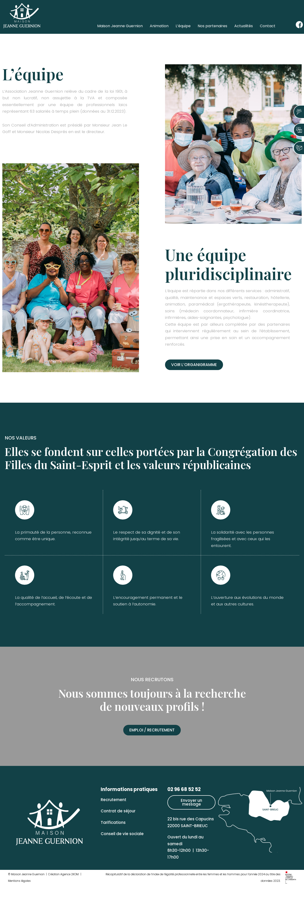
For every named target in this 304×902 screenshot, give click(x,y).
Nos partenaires (212, 26)
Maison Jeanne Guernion (120, 26)
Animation (159, 26)
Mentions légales (19, 897)
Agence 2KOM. (71, 891)
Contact (267, 26)
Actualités (243, 26)
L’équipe (183, 26)
